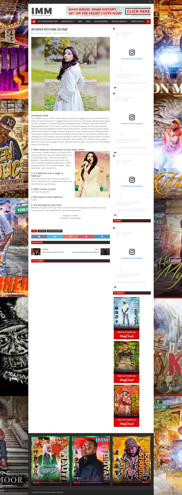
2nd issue (42, 231)
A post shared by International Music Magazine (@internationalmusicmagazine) (143, 83)
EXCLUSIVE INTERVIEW (101, 21)
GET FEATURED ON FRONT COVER (48, 21)
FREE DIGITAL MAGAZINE (118, 21)
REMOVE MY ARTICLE (137, 21)
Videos (88, 21)
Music (80, 21)
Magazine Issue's (67, 21)
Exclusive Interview (54, 231)
